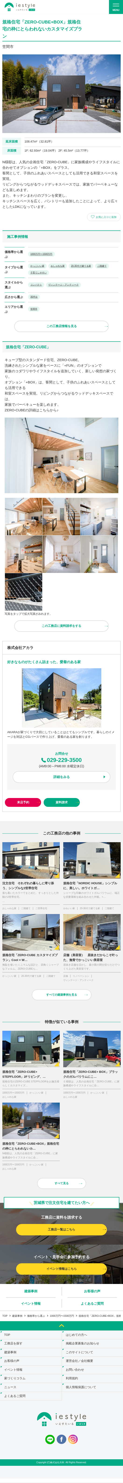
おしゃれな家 (58, 266)
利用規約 (73, 1381)
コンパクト (36, 284)
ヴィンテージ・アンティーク (63, 284)
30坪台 (34, 297)
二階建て (102, 266)
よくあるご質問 (92, 1303)
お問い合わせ (76, 1372)
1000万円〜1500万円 (41, 254)
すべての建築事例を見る (61, 994)
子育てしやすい (38, 272)
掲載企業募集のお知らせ (83, 1344)
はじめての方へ (77, 1335)
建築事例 (30, 1291)
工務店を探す (14, 1344)
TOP (4, 1315)
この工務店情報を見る (61, 326)
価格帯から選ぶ (36, 1315)
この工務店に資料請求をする (61, 626)
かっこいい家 (37, 266)
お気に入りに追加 (106, 217)
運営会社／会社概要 (80, 1363)
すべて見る (62, 1183)
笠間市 (33, 309)
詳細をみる (61, 777)
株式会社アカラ (20, 648)
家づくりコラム (15, 1381)
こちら (44, 410)
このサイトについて (80, 1354)
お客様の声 (92, 1291)
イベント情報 (31, 1303)
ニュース (11, 1391)
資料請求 (62, 802)
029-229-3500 (61, 760)
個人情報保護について (82, 1391)
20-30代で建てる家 (81, 266)
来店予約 (23, 802)
